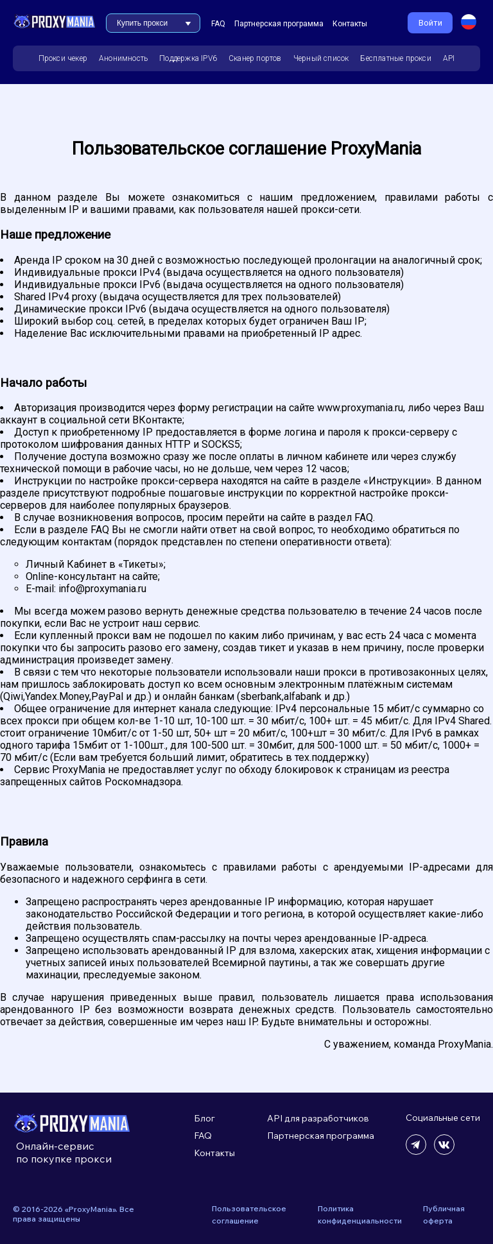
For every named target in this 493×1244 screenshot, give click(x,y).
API (449, 58)
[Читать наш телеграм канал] (416, 1151)
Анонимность (123, 58)
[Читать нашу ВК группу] (444, 1151)
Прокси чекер (63, 58)
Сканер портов (255, 58)
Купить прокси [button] (142, 23)
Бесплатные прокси (395, 58)
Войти (430, 23)
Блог (204, 1118)
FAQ (218, 23)
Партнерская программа (279, 23)
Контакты (350, 23)
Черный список (321, 58)
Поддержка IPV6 (188, 58)
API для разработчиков (318, 1118)
